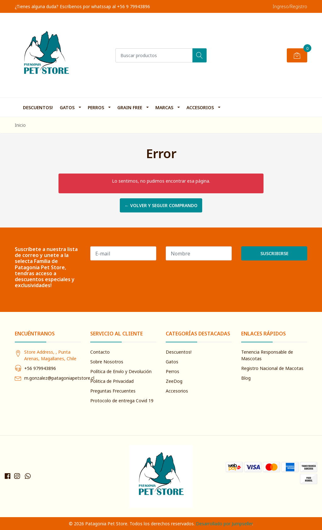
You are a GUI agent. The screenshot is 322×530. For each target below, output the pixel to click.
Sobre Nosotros (106, 362)
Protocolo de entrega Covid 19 (121, 401)
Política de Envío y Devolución (121, 371)
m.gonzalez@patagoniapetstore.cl (59, 378)
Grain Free (129, 107)
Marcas (164, 107)
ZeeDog (174, 381)
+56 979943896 (40, 368)
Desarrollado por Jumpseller (224, 524)
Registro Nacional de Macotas (272, 368)
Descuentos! (38, 107)
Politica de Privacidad (112, 381)
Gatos (67, 107)
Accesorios (200, 107)
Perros (96, 107)
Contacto (100, 352)
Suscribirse (274, 253)
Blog (246, 378)
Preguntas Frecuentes (113, 391)
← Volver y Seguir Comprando (161, 205)
